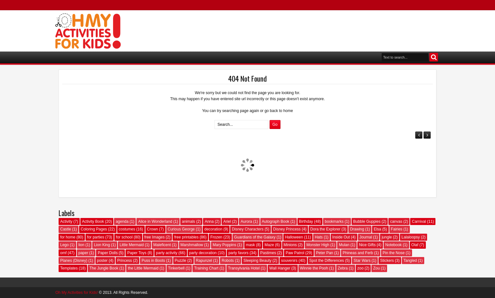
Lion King (102, 245)
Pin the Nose (394, 253)
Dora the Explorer (325, 229)
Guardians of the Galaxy (254, 237)
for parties (95, 237)
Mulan (344, 245)
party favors (238, 253)
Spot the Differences (326, 260)
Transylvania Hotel (244, 268)
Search (433, 57)
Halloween (294, 237)
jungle (387, 237)
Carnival (419, 221)
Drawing (357, 229)
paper (83, 253)
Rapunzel (204, 260)
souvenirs (289, 260)
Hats (319, 237)
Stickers (387, 260)
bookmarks (334, 221)
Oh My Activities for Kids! (76, 292)
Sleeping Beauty (257, 260)
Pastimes (268, 253)
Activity (66, 221)
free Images (154, 237)
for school (124, 237)
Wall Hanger (279, 268)
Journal (366, 237)
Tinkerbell (176, 268)
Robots (228, 260)
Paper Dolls (108, 253)
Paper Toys (136, 253)
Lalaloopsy (411, 237)
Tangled (410, 260)
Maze (269, 245)
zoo (360, 268)
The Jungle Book (103, 268)
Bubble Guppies (366, 221)
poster (102, 260)
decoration (213, 229)
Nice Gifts (367, 245)
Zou (376, 268)
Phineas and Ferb (358, 253)
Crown (152, 229)
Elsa (377, 229)
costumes (127, 229)
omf (63, 253)
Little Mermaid (131, 245)
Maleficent (162, 245)
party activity (166, 253)
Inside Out (341, 237)
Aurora (246, 221)
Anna (209, 221)
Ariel (227, 221)
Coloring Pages (94, 229)
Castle (65, 229)
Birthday (306, 221)
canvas (396, 221)
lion (81, 245)
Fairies (396, 229)
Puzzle (180, 260)
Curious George (181, 229)
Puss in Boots (153, 260)
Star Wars (361, 260)
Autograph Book (275, 221)
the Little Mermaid (143, 268)
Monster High (317, 245)
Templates (69, 268)
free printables (186, 237)
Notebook (393, 245)
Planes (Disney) (73, 260)
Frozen (216, 237)
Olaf (414, 245)
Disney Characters (248, 229)
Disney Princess (287, 229)
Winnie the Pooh (314, 268)
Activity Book (93, 221)
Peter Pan (324, 253)
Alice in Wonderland (155, 221)
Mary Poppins (224, 245)
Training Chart (206, 268)
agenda (122, 221)
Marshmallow (192, 245)
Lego (64, 245)
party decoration (203, 253)
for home (67, 237)
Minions (290, 245)
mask (250, 245)
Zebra (343, 268)
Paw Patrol (295, 253)
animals (188, 221)
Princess (124, 260)
